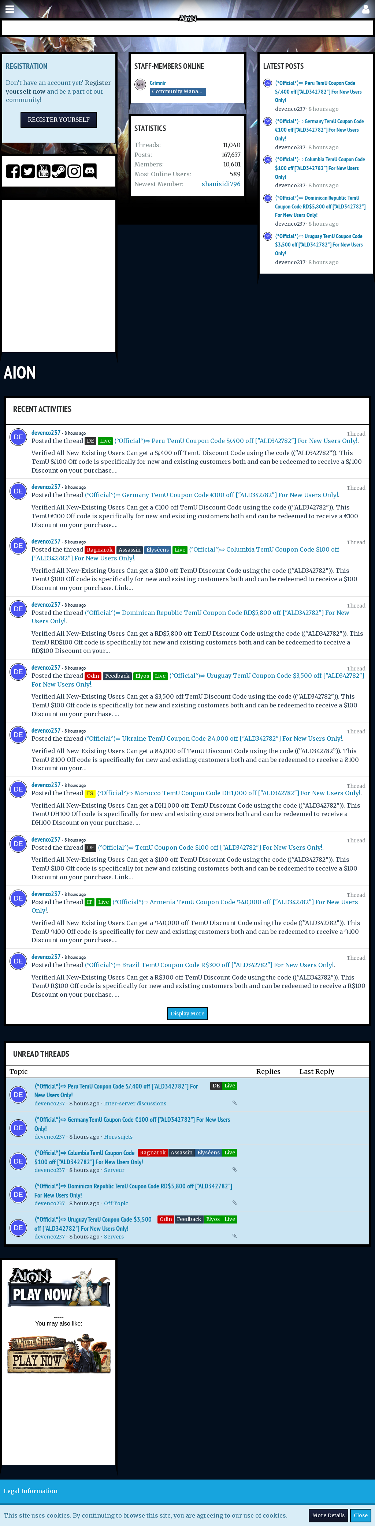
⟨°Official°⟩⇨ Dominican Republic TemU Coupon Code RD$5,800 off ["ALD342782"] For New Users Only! (320, 206)
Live (229, 1085)
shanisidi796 (221, 184)
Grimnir (158, 83)
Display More (187, 1013)
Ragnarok (153, 1152)
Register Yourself (59, 119)
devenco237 (290, 109)
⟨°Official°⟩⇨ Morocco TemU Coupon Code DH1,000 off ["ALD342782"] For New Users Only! (228, 793)
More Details (328, 1515)
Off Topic (116, 1203)
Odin (166, 1219)
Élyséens (208, 1152)
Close (361, 1515)
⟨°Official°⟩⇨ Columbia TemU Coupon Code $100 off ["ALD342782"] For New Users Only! (320, 167)
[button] (10, 9)
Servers (114, 1236)
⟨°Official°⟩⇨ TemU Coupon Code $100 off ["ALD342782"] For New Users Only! (210, 847)
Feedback (189, 1219)
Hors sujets (118, 1137)
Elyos (213, 1219)
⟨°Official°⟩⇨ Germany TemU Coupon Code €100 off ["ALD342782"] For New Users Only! (319, 129)
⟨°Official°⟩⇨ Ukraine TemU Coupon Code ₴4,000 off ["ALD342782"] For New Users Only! (213, 738)
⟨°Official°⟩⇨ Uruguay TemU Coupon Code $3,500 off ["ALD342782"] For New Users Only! (319, 244)
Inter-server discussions (135, 1103)
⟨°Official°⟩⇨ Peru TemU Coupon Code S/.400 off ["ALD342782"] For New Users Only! (318, 91)
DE (216, 1085)
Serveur (114, 1170)
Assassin (182, 1152)
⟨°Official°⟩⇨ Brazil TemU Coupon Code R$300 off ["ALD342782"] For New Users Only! (209, 965)
